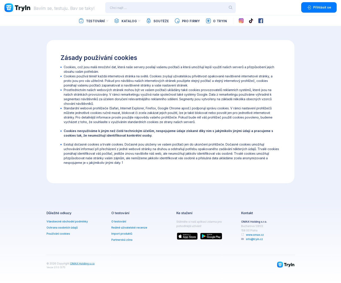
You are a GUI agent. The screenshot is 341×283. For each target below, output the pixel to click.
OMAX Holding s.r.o (82, 263)
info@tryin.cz (254, 239)
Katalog (125, 21)
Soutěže (157, 21)
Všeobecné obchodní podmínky (67, 221)
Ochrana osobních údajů (62, 227)
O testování (118, 221)
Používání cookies (58, 233)
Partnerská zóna (121, 239)
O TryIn (216, 21)
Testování (92, 21)
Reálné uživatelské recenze (129, 227)
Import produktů (121, 233)
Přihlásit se (319, 7)
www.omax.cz (255, 234)
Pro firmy (187, 21)
